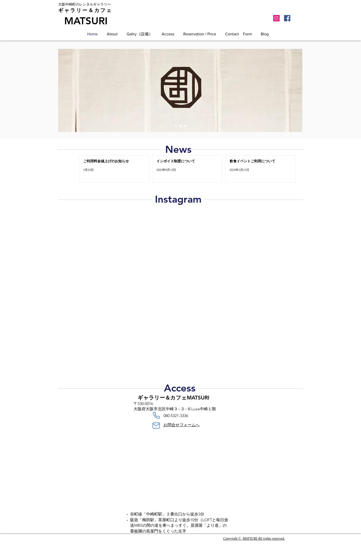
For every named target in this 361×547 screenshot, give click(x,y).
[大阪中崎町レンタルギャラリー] (175, 126)
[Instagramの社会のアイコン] (276, 18)
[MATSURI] (86, 21)
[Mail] (156, 426)
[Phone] (156, 416)
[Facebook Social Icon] (287, 18)
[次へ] (339, 88)
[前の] (22, 88)
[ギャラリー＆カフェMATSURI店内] (180, 126)
